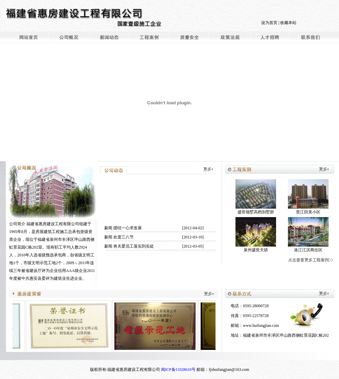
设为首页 (269, 22)
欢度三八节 (123, 237)
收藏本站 (288, 22)
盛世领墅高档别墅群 (256, 212)
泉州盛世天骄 (256, 250)
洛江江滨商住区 (308, 250)
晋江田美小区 (308, 212)
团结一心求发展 (127, 228)
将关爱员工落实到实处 (133, 246)
